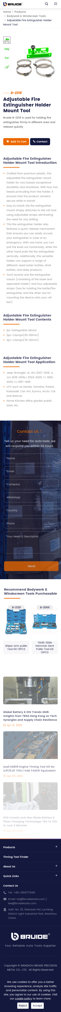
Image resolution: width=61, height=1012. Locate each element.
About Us (9, 866)
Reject (23, 1006)
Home (7, 12)
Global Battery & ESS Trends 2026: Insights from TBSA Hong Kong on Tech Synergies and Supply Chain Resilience (30, 718)
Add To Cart (16, 142)
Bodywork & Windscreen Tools (26, 16)
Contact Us (10, 886)
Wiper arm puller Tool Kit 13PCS (16, 649)
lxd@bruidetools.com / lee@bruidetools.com (27, 901)
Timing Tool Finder (15, 857)
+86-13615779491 (24, 893)
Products (20, 12)
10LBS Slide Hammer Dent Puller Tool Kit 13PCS (44, 649)
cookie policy (23, 999)
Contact (40, 142)
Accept (37, 1006)
